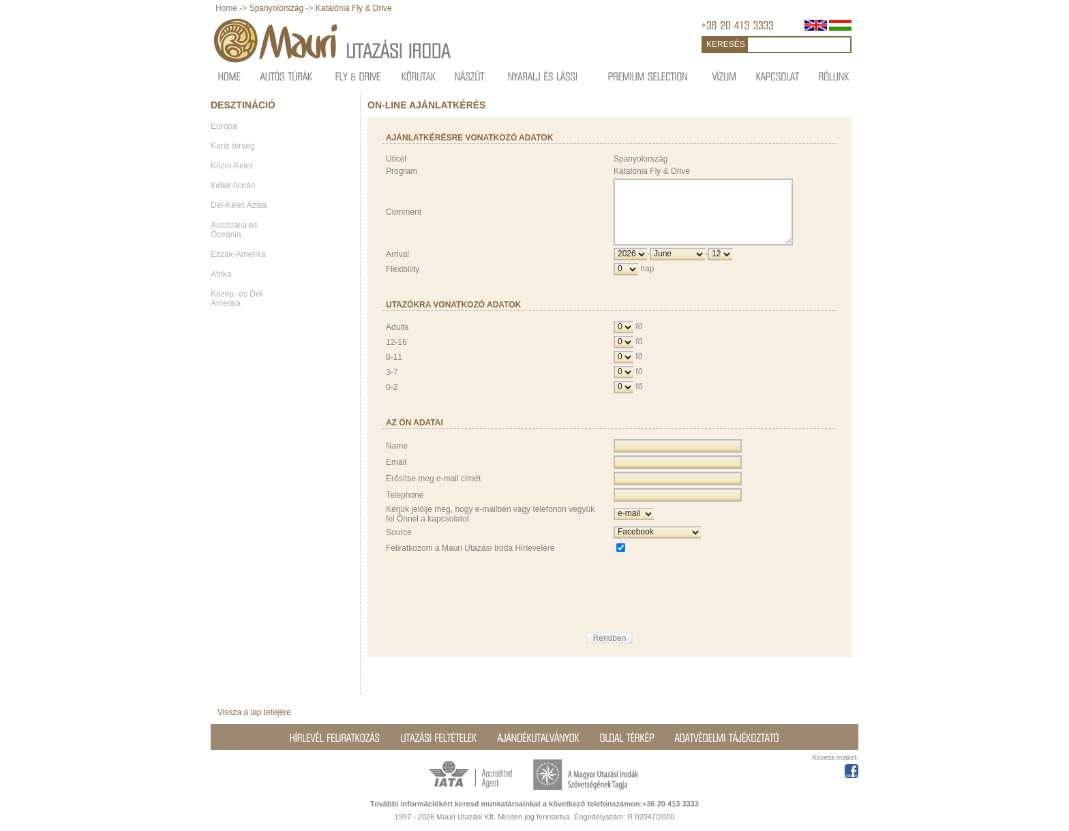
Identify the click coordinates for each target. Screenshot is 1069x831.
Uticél (396, 159)
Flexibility (402, 281)
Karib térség (233, 146)
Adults (397, 339)
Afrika (221, 274)
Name (397, 458)
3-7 (391, 384)
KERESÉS (725, 44)
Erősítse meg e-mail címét (433, 491)
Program (401, 171)
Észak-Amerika (238, 254)
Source (399, 544)
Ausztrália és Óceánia (234, 229)
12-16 (396, 354)
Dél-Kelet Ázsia (239, 205)
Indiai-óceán (233, 185)
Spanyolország (276, 8)
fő (638, 339)
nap (647, 281)
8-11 (394, 369)
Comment (403, 218)
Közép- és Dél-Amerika (238, 298)
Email (396, 474)
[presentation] (717, 595)
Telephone (404, 507)
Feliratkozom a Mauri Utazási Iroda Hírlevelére (470, 560)
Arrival (397, 266)
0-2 (391, 399)
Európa (224, 126)
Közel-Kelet (231, 165)
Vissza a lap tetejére (254, 712)
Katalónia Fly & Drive (354, 8)
